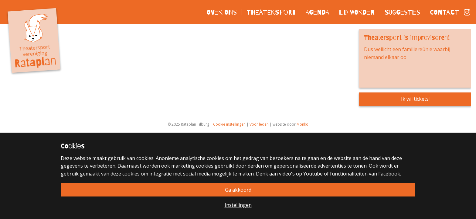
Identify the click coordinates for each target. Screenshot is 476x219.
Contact (444, 12)
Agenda (317, 12)
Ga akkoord (238, 189)
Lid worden (357, 12)
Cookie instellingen (229, 124)
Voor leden (259, 124)
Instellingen (238, 205)
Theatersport (271, 12)
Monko (302, 124)
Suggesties (402, 12)
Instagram (467, 12)
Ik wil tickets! (415, 99)
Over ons (222, 12)
